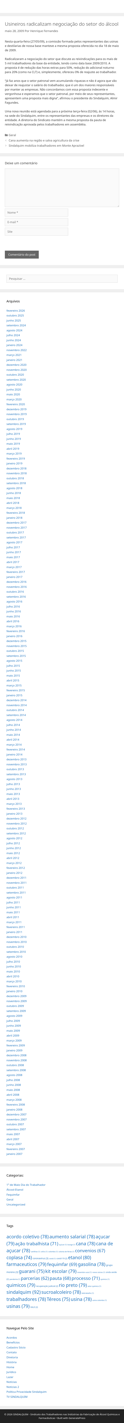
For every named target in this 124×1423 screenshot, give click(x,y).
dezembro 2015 (16, 641)
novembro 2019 (16, 414)
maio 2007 (13, 1134)
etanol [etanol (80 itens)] (79, 1257)
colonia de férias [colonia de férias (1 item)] (66, 1251)
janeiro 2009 (14, 1050)
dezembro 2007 (16, 1114)
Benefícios (13, 1342)
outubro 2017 (15, 532)
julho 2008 (13, 1080)
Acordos (11, 1337)
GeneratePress (77, 1418)
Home (10, 1367)
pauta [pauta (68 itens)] (60, 1278)
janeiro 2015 (14, 695)
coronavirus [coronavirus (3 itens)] (40, 1258)
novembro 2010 (16, 942)
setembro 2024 (16, 325)
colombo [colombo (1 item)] (53, 1251)
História (11, 1362)
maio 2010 (13, 971)
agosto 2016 (14, 601)
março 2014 (14, 744)
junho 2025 (13, 320)
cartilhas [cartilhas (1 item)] (35, 1251)
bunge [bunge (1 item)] (71, 1245)
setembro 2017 (16, 537)
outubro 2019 (15, 419)
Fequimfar (13, 1194)
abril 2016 (12, 621)
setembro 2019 (16, 424)
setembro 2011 (16, 892)
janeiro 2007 (14, 1154)
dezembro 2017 (16, 522)
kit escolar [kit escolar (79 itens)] (60, 1271)
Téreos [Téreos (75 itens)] (58, 1299)
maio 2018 (13, 498)
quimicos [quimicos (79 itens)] (20, 1285)
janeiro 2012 (14, 873)
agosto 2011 (14, 897)
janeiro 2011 (14, 932)
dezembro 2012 (16, 818)
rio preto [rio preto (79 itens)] (73, 1285)
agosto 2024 (14, 330)
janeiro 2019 (14, 463)
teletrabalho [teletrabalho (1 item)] (88, 1293)
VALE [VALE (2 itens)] (34, 1307)
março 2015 (14, 685)
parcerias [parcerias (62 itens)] (35, 1278)
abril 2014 (12, 739)
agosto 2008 (14, 1075)
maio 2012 (13, 853)
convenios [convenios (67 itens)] (90, 1250)
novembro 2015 (16, 646)
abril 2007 (12, 1139)
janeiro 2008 (14, 1109)
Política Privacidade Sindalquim (26, 1392)
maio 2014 (13, 735)
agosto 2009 (14, 1016)
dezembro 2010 (16, 937)
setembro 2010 (16, 952)
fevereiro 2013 (15, 808)
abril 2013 (12, 799)
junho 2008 (13, 1085)
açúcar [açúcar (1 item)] (63, 1245)
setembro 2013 (16, 774)
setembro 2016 (16, 596)
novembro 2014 (16, 705)
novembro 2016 (16, 587)
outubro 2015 (15, 651)
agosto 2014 (14, 720)
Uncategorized (15, 1204)
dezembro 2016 (16, 582)
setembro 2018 (16, 483)
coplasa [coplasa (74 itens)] (19, 1257)
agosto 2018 (14, 488)
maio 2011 (13, 912)
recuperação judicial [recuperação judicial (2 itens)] (47, 1286)
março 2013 (14, 804)
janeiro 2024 (14, 345)
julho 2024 (13, 335)
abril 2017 (12, 562)
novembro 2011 (16, 883)
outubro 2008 (15, 1065)
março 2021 (14, 355)
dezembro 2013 (16, 759)
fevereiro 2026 (15, 310)
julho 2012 (13, 843)
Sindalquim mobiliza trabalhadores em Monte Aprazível (46, 145)
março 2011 (14, 922)
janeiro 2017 (14, 577)
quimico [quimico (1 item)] (105, 1279)
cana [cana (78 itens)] (85, 1243)
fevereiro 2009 (15, 1045)
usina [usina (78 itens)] (81, 1299)
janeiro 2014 (14, 754)
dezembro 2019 (16, 409)
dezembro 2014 (16, 700)
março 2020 (14, 399)
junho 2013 (13, 789)
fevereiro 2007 (15, 1149)
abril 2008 (12, 1095)
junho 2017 (13, 552)
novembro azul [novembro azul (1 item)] (84, 1272)
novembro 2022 (16, 350)
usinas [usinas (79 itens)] (18, 1306)
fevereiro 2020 (15, 404)
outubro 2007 (15, 1124)
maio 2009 (13, 1030)
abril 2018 (12, 503)
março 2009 (14, 1040)
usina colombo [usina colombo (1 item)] (99, 1300)
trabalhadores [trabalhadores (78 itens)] (26, 1299)
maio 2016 (13, 616)
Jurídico (11, 1372)
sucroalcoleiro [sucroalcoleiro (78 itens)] (61, 1292)
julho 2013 (13, 784)
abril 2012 (12, 858)
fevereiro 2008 (15, 1104)
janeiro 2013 (14, 813)
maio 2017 (13, 557)
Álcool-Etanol (14, 1189)
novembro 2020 (16, 370)
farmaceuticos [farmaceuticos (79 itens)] (26, 1264)
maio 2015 (13, 675)
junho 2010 (13, 966)
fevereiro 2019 (15, 458)
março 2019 (14, 453)
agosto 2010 (14, 956)
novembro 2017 (16, 527)
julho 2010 (13, 961)
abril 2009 (12, 1035)
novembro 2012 (16, 823)
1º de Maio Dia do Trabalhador (26, 1185)
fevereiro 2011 (15, 927)
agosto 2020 (14, 384)
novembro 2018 (16, 473)
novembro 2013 (16, 764)
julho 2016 (13, 606)
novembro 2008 (16, 1060)
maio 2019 (13, 443)
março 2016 (14, 626)
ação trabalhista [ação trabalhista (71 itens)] (36, 1243)
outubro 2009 (15, 1006)
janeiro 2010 (14, 991)
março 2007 (14, 1144)
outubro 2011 (15, 887)
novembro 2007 (16, 1119)
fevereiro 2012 (15, 868)
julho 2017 (13, 547)
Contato (11, 1352)
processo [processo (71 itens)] (86, 1278)
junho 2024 (13, 340)
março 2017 (14, 567)
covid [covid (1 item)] (52, 1258)
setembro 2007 (16, 1129)
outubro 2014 (15, 710)
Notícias (11, 1382)
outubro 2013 (15, 769)
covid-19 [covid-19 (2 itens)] (62, 1258)
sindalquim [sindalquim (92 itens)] (23, 1292)
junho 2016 (13, 611)
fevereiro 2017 (15, 572)
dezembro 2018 (16, 468)
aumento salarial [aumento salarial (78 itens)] (72, 1236)
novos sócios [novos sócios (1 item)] (98, 1272)
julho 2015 (13, 666)
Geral (12, 135)
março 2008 (14, 1100)
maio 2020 (13, 394)
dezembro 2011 (16, 878)
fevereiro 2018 (15, 513)
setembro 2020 (16, 379)
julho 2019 (13, 434)
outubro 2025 (15, 315)
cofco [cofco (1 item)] (44, 1251)
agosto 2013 (14, 779)
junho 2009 (13, 1025)
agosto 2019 (14, 429)
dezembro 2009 (16, 996)
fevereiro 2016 (15, 631)
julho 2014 (13, 725)
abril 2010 (12, 976)
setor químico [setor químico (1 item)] (94, 1286)
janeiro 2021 (14, 360)
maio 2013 (13, 794)
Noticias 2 (12, 1387)
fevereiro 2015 (15, 690)
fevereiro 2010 (15, 986)
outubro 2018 (15, 478)
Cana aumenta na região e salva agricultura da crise (44, 140)
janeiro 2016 (14, 636)
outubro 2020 (15, 374)
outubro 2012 (15, 828)
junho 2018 (13, 493)
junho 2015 (13, 670)
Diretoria (12, 1357)
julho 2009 (13, 1021)
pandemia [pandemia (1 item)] (15, 1279)
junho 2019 (13, 439)
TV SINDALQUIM (16, 1397)
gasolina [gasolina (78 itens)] (91, 1264)
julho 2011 (13, 902)
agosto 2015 (14, 661)
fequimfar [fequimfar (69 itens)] (62, 1264)
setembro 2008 (16, 1070)
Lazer (9, 1377)
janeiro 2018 (14, 518)
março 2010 (14, 981)
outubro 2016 (15, 591)
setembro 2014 (16, 715)
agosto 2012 (14, 838)
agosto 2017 (14, 542)
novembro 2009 (16, 1001)
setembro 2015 (16, 656)
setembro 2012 (16, 833)
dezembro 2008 (16, 1055)
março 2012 (14, 863)
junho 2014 (13, 730)
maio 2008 (13, 1090)
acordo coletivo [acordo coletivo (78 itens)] (27, 1236)
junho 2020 (13, 389)
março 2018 (14, 508)
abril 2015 (12, 680)
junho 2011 (13, 907)
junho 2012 (13, 848)
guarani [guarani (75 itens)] (32, 1271)
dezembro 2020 (16, 365)
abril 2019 (12, 449)
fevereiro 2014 (15, 749)
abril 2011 (12, 917)
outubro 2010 (15, 947)
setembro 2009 (16, 1011)
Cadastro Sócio (16, 1347)
